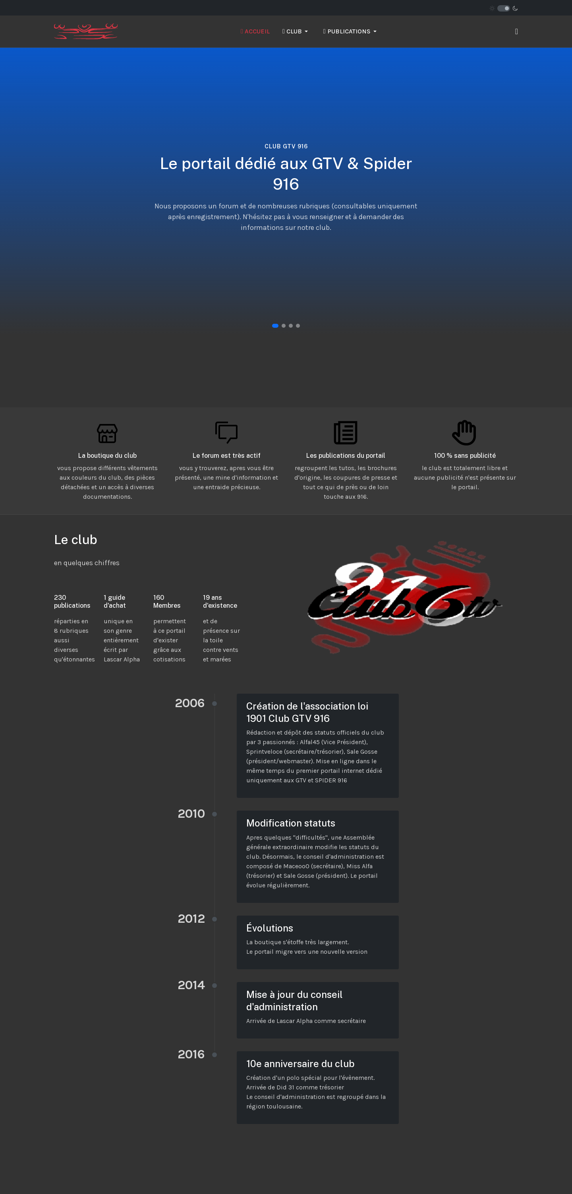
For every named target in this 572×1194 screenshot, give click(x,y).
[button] (296, 31)
